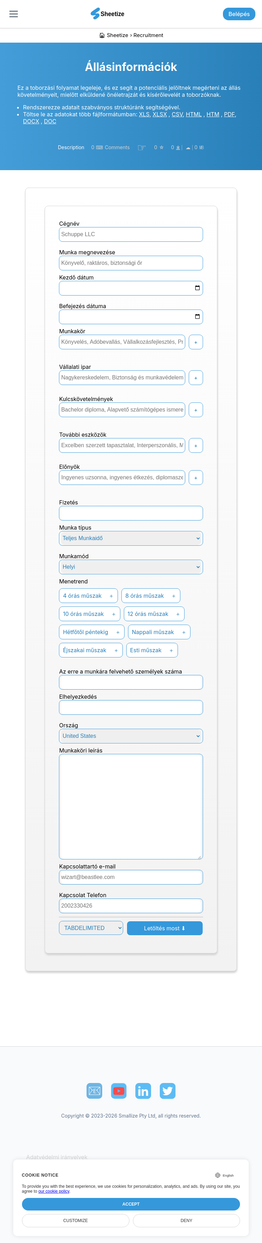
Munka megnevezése (87, 252)
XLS (144, 114)
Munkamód (74, 556)
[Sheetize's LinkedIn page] (143, 1091)
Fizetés (68, 502)
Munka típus (75, 527)
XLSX (160, 114)
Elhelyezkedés (78, 696)
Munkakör (72, 331)
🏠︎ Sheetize (113, 35)
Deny (186, 1220)
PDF (229, 114)
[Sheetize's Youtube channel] (119, 1091)
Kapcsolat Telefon (82, 895)
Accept (131, 1204)
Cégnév (69, 223)
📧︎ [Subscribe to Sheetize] (94, 1090)
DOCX (31, 121)
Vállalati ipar (75, 366)
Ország (68, 725)
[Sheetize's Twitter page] (167, 1091)
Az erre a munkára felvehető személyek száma (120, 671)
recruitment (148, 35)
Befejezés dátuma (82, 306)
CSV (177, 114)
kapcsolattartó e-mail (87, 866)
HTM (213, 114)
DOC (50, 121)
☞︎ (142, 147)
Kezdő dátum (76, 277)
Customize (75, 1220)
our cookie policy (53, 1191)
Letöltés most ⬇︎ (165, 928)
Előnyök (69, 466)
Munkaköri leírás (80, 750)
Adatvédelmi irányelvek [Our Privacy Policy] (57, 1157)
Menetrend (73, 581)
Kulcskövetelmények (86, 398)
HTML (194, 114)
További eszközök (82, 434)
